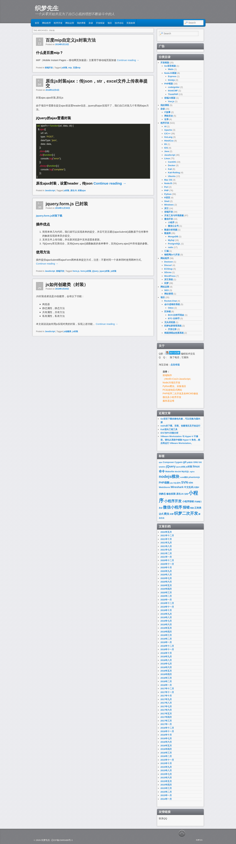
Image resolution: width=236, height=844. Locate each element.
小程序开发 (173, 501)
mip (70, 67)
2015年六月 (166, 777)
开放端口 (198, 502)
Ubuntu (171, 176)
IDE (200, 462)
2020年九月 (166, 571)
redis (170, 247)
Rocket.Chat (170, 301)
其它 (166, 208)
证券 (166, 119)
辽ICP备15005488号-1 (62, 840)
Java (166, 151)
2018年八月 (166, 660)
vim (190, 482)
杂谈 (91, 22)
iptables (162, 467)
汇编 (166, 251)
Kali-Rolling (174, 172)
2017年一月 (166, 724)
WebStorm (164, 487)
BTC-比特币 (174, 318)
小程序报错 (188, 501)
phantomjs (194, 477)
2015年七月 (166, 774)
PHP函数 (164, 482)
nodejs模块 (169, 476)
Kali (170, 169)
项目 (110, 22)
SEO (166, 290)
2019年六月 (166, 624)
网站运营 (69, 22)
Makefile (169, 471)
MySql (171, 240)
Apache (168, 130)
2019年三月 (166, 635)
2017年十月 (166, 695)
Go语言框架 (170, 66)
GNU (195, 462)
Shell (166, 201)
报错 (186, 507)
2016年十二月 (167, 728)
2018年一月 (166, 685)
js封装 (64, 67)
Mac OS (168, 180)
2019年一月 (166, 642)
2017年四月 (166, 717)
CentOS (172, 162)
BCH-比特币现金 (176, 315)
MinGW (178, 472)
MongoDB (173, 236)
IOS (166, 148)
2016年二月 (166, 756)
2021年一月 (166, 557)
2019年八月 (166, 617)
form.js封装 (85, 271)
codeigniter (174, 87)
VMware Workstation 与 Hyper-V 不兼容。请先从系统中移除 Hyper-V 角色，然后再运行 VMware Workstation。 (180, 439)
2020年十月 (166, 567)
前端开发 (49, 67)
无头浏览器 (169, 322)
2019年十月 (166, 610)
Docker (171, 165)
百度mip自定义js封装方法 (71, 40)
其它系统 (168, 279)
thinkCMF (173, 90)
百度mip (76, 67)
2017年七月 (166, 706)
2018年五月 (166, 671)
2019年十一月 (167, 607)
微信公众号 (173, 226)
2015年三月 (166, 788)
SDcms (168, 272)
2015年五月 (166, 781)
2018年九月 (166, 656)
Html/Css (169, 140)
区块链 (167, 311)
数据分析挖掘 (170, 229)
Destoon (168, 261)
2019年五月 (166, 628)
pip (171, 483)
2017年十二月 (167, 688)
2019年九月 (166, 614)
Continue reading (128, 60)
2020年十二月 (167, 560)
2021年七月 (166, 550)
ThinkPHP (173, 94)
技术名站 (119, 22)
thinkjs (171, 80)
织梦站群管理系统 (173, 326)
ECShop (168, 269)
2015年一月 (166, 795)
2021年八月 (166, 546)
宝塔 (186, 494)
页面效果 (130, 22)
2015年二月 (166, 792)
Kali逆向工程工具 (168, 429)
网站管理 (168, 293)
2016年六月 (166, 742)
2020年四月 (166, 589)
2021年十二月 (167, 535)
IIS (165, 144)
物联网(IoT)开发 (172, 254)
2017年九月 (166, 699)
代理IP (196, 487)
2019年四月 (166, 631)
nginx (192, 472)
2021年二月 (166, 553)
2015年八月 (166, 770)
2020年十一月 (167, 564)
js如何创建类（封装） (67, 284)
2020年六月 (166, 582)
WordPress (170, 276)
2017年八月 (166, 703)
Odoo (171, 308)
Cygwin (179, 462)
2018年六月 (166, 667)
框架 (192, 508)
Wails (170, 69)
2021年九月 (166, 542)
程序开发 (58, 22)
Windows (169, 204)
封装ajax (82, 190)
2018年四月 (166, 674)
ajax (160, 462)
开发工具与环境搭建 (174, 215)
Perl (166, 187)
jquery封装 (105, 271)
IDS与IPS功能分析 (169, 433)
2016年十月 (166, 735)
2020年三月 (166, 592)
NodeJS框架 (170, 73)
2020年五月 (166, 585)
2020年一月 (166, 599)
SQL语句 (177, 483)
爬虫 (166, 513)
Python (168, 194)
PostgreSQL (174, 243)
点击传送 (175, 364)
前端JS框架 (170, 98)
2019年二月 (166, 639)
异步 (160, 508)
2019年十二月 (167, 603)
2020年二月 (166, 596)
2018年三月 (166, 678)
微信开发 (168, 219)
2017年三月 (166, 720)
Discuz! (168, 265)
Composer (168, 462)
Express (172, 76)
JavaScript (50, 190)
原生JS (73, 190)
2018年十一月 (167, 649)
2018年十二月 (167, 646)
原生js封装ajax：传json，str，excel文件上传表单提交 (97, 83)
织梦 (166, 283)
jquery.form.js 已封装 (67, 203)
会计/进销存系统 (172, 304)
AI (165, 126)
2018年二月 (166, 681)
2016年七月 (166, 738)
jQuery (95, 271)
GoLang (168, 137)
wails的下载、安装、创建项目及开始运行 (180, 425)
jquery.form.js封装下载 (49, 215)
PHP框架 (168, 83)
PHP (166, 190)
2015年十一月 (167, 760)
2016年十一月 (167, 731)
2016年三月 (166, 752)
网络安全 (168, 116)
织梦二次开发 (186, 513)
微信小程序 (172, 507)
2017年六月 (166, 710)
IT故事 (167, 112)
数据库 (167, 233)
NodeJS (168, 183)
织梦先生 (47, 8)
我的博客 (81, 22)
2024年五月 (166, 532)
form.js (76, 271)
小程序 (171, 222)
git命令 (190, 462)
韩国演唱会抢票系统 (174, 333)
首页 (37, 22)
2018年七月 (166, 663)
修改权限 (171, 494)
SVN (184, 482)
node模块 (184, 477)
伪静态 (162, 494)
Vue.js (171, 101)
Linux (167, 158)
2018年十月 (166, 653)
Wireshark (177, 487)
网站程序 (46, 22)
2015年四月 (166, 784)
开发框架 (100, 22)
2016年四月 (166, 749)
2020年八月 (166, 574)
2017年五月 (166, 713)
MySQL (185, 471)
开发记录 (172, 329)
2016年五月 (166, 745)
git (184, 462)
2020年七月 (166, 578)
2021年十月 (166, 539)
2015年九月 (166, 767)
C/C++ (167, 133)
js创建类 (67, 331)
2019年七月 (166, 621)
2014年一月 (166, 799)
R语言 (167, 197)
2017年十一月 (167, 692)
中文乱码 (188, 487)
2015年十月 (166, 763)
